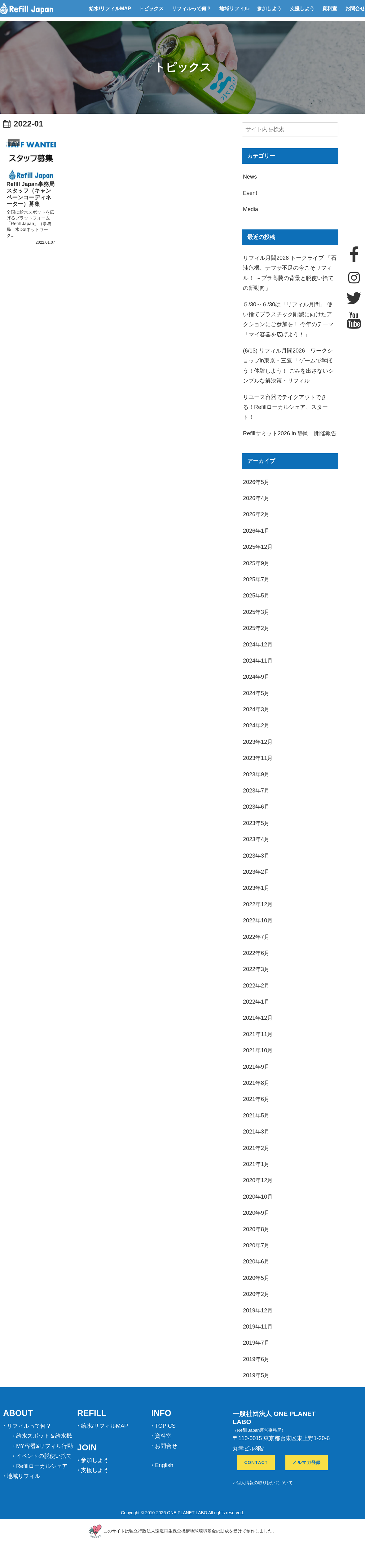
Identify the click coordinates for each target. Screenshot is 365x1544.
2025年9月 (256, 563)
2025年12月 (258, 547)
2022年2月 (256, 986)
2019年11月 (258, 1327)
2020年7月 (256, 1245)
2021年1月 (256, 1164)
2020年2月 (256, 1294)
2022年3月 (256, 969)
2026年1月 (256, 531)
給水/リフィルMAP (110, 8)
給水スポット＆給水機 (44, 1436)
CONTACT (256, 1462)
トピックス (151, 8)
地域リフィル (234, 8)
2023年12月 (258, 742)
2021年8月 (256, 1083)
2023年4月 (256, 839)
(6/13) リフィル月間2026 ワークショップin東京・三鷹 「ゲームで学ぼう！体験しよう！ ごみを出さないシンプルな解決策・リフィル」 (288, 366)
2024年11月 (258, 661)
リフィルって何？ (191, 8)
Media (250, 209)
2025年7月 (256, 579)
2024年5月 (256, 693)
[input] (290, 129)
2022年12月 (258, 904)
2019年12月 (258, 1310)
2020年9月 (256, 1213)
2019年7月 (256, 1343)
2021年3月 (256, 1132)
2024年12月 (258, 644)
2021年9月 (256, 1067)
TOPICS (165, 1426)
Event (250, 193)
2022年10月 (258, 920)
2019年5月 (256, 1375)
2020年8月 (256, 1229)
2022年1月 (256, 1002)
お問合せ (355, 8)
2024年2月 (256, 725)
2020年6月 (256, 1261)
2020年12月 (258, 1180)
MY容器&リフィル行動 (44, 1446)
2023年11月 (258, 758)
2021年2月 (256, 1148)
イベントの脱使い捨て (44, 1456)
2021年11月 (258, 1034)
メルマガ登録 (306, 1462)
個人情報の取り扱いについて (264, 1482)
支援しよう (302, 8)
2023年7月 (256, 791)
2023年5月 (256, 823)
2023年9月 (256, 774)
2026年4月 (256, 498)
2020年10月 (258, 1197)
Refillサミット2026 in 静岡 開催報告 (289, 433)
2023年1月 (256, 888)
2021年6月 (256, 1099)
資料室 (329, 8)
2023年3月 (256, 856)
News (250, 177)
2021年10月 (258, 1050)
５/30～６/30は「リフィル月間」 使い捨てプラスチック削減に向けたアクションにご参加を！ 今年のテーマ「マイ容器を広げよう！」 (288, 319)
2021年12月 (258, 1018)
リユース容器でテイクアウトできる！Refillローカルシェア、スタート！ (285, 407)
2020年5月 (256, 1278)
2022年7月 (256, 937)
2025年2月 (256, 628)
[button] (335, 130)
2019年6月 (256, 1359)
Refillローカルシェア (42, 1466)
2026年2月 (256, 514)
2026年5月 (256, 482)
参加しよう (269, 8)
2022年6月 (256, 953)
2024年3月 (256, 709)
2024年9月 (256, 677)
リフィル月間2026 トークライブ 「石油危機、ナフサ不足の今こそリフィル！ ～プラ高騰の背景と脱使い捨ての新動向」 (289, 273)
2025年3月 (256, 612)
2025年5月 (256, 595)
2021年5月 (256, 1115)
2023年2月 (256, 872)
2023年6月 (256, 807)
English (164, 1465)
